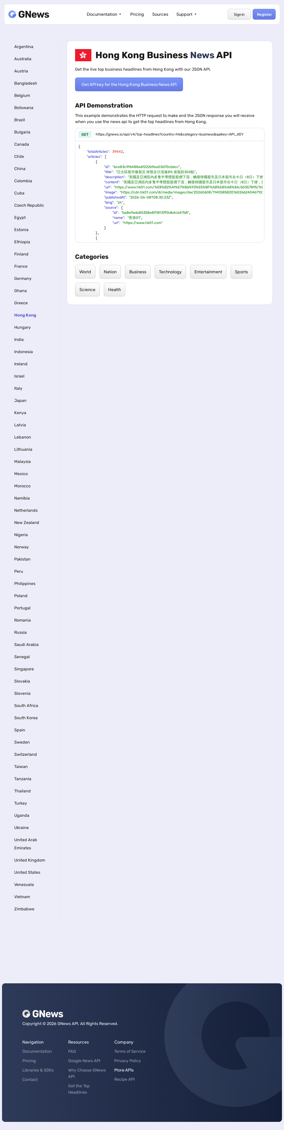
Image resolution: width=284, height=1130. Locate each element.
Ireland (20, 363)
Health (114, 289)
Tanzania (22, 778)
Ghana (20, 290)
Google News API (84, 1060)
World (85, 271)
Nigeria (21, 534)
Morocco (22, 486)
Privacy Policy (127, 1060)
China (19, 168)
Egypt (20, 217)
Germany (23, 278)
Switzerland (25, 754)
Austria (21, 71)
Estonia (21, 229)
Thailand (22, 791)
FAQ (72, 1051)
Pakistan (22, 559)
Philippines (24, 583)
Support (186, 14)
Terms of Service (130, 1051)
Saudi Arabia (26, 644)
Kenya (20, 412)
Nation (110, 271)
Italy (18, 388)
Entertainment (208, 271)
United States (27, 872)
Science (87, 289)
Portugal (22, 608)
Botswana (23, 107)
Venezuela (24, 884)
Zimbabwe (24, 909)
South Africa (26, 705)
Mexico (21, 473)
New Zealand (26, 522)
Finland (21, 254)
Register (264, 14)
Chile (19, 156)
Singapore (24, 669)
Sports (241, 271)
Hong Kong (25, 315)
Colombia (23, 180)
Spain (19, 730)
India (19, 339)
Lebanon (22, 437)
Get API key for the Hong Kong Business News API (129, 84)
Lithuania (23, 449)
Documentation (104, 14)
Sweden (22, 742)
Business (137, 271)
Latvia (20, 425)
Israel (19, 376)
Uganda (21, 815)
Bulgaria (22, 132)
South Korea (26, 717)
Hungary (22, 327)
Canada (21, 144)
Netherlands (26, 510)
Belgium (22, 95)
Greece (21, 302)
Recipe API (124, 1079)
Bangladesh (25, 83)
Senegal (22, 656)
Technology (170, 271)
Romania (22, 620)
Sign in (239, 14)
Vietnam (22, 896)
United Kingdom (29, 860)
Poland (20, 595)
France (20, 266)
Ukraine (21, 827)
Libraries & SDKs (38, 1070)
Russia (20, 632)
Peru (18, 571)
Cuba (19, 193)
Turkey (20, 803)
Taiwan (21, 766)
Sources (160, 14)
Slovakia (22, 681)
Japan (20, 400)
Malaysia (22, 461)
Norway (21, 547)
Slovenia (22, 693)
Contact (30, 1079)
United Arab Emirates (25, 843)
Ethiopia (22, 241)
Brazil (19, 119)
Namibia (22, 498)
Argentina (23, 46)
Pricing (137, 14)
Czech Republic (29, 205)
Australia (22, 58)
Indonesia (23, 351)
